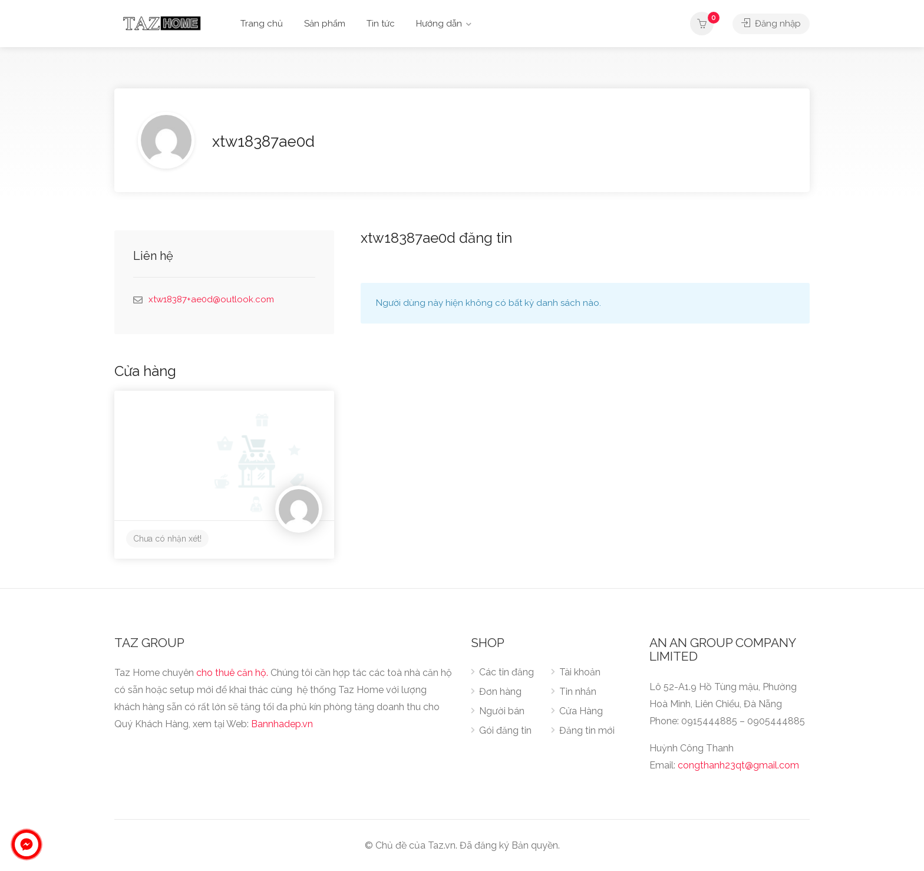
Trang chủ (261, 23)
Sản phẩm (324, 23)
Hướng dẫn (439, 23)
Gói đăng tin (505, 730)
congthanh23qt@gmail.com (738, 765)
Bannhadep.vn (282, 724)
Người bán (501, 711)
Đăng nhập (771, 23)
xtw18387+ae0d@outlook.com (211, 299)
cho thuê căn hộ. (232, 672)
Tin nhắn (577, 691)
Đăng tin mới (587, 730)
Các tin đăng (506, 672)
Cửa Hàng (581, 711)
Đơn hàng (500, 691)
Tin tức (381, 23)
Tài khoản (579, 672)
